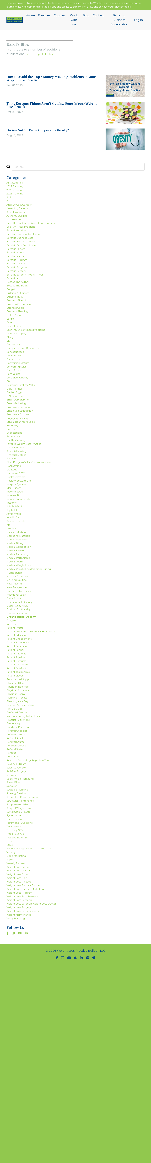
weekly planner (18, 1047)
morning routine (18, 690)
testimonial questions (22, 996)
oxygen (12, 741)
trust (10, 1019)
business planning (19, 352)
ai (7, 213)
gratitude (13, 552)
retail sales (14, 913)
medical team (16, 667)
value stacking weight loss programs (34, 1029)
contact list (15, 413)
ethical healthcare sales (24, 491)
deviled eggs (16, 454)
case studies (15, 371)
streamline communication (26, 964)
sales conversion (18, 927)
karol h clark (16, 612)
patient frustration (20, 774)
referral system (17, 904)
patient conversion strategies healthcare (36, 755)
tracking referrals (19, 1015)
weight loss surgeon (21, 1093)
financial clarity (18, 524)
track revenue (17, 1010)
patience (12, 746)
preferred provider (19, 857)
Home (30, 22)
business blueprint (20, 338)
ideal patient (15, 575)
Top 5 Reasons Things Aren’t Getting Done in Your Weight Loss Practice (51, 112)
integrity (12, 593)
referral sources (18, 899)
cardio (11, 362)
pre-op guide (16, 853)
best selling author (20, 315)
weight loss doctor (20, 1056)
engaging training (20, 487)
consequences (17, 403)
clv (8, 389)
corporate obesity (19, 436)
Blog (86, 22)
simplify (12, 936)
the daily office (18, 1005)
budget (11, 325)
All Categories (16, 190)
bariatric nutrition (19, 278)
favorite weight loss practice (27, 519)
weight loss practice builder (27, 1075)
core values (15, 431)
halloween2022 (17, 556)
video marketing (18, 1038)
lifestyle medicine (19, 630)
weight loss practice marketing (29, 1079)
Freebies (44, 22)
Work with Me (74, 26)
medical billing (17, 644)
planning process (19, 839)
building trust (16, 334)
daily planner (16, 450)
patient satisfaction (20, 802)
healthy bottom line (21, 565)
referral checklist (19, 880)
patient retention (19, 797)
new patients (16, 695)
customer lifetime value (24, 445)
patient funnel (17, 779)
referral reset (16, 890)
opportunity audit (19, 723)
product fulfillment (20, 867)
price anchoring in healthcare (28, 862)
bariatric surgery (18, 301)
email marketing (18, 468)
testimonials (15, 1001)
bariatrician (14, 311)
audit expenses (17, 227)
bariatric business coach (24, 264)
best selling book (19, 320)
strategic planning (19, 954)
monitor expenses (19, 686)
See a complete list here (43, 61)
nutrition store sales (21, 704)
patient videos (17, 811)
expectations (15, 505)
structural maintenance (23, 968)
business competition (22, 343)
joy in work (14, 607)
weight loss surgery (21, 1103)
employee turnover (20, 482)
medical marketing (20, 658)
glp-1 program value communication (33, 542)
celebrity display (18, 380)
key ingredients (17, 616)
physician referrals (20, 825)
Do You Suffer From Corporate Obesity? (43, 137)
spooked (12, 950)
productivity (15, 871)
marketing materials (21, 635)
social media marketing (23, 940)
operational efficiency (22, 718)
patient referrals (18, 792)
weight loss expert (20, 1061)
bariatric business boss (23, 260)
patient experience (20, 769)
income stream (17, 579)
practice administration (23, 848)
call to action (16, 357)
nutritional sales (18, 709)
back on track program (23, 246)
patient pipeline (18, 788)
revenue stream (18, 922)
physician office (18, 820)
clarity (11, 385)
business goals (17, 348)
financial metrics (18, 533)
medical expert (17, 653)
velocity (12, 1033)
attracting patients (20, 223)
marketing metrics (19, 640)
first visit (13, 538)
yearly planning (17, 1117)
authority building (19, 232)
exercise (12, 501)
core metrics (15, 426)
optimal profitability (21, 728)
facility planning (18, 514)
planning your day (20, 843)
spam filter (14, 945)
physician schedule (20, 829)
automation (15, 237)
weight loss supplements (25, 1089)
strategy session (18, 959)
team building (17, 991)
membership (15, 681)
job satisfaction (17, 598)
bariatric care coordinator (25, 269)
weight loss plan (19, 1066)
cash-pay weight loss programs (30, 375)
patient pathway (18, 783)
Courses (59, 22)
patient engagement (21, 765)
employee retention (21, 473)
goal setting (15, 547)
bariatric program (19, 288)
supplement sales (19, 973)
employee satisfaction (22, 477)
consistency (15, 408)
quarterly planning (20, 876)
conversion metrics (20, 417)
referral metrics (17, 885)
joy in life (13, 602)
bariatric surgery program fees (29, 306)
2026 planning (17, 204)
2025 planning (17, 200)
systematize (15, 987)
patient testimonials (21, 806)
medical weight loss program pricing (33, 677)
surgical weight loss (21, 978)
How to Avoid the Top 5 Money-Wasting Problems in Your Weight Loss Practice (54, 86)
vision (10, 1042)
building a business (20, 329)
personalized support (22, 816)
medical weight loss (21, 672)
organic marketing (20, 732)
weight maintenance (21, 1112)
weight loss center (20, 1052)
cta (8, 440)
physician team (18, 834)
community (15, 394)
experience (14, 510)
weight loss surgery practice (27, 1107)
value (10, 1024)
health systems (17, 561)
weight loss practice (21, 1070)
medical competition (21, 649)
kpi (8, 621)
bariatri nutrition (18, 251)
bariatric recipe (18, 292)
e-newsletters (16, 459)
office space (15, 714)
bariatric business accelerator (28, 255)
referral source (17, 894)
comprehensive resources (25, 399)
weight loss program (22, 1084)
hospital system (18, 570)
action (11, 209)
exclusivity (14, 496)
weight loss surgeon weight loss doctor (36, 1098)
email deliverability (20, 463)
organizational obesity (24, 737)
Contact (98, 22)
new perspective (18, 700)
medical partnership (21, 663)
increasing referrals (20, 589)
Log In (138, 26)
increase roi (15, 584)
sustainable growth (20, 982)
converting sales (18, 422)
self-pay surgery (18, 931)
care (9, 366)
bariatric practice (18, 283)
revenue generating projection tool (32, 917)
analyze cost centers (22, 218)
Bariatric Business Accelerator (119, 26)
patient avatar (16, 751)
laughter (13, 626)
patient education (19, 760)
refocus (12, 908)
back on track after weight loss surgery (36, 241)
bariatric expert (17, 274)
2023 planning (17, 195)
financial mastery (19, 528)
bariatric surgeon (19, 297)
